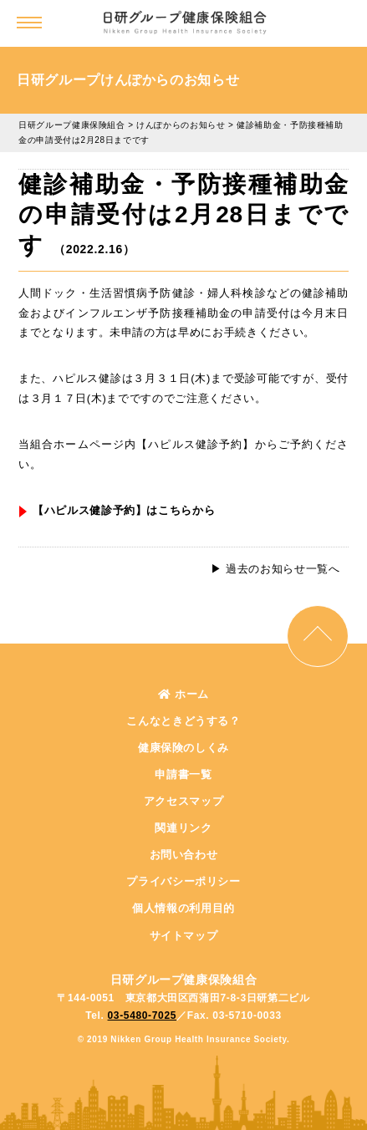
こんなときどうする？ (183, 721)
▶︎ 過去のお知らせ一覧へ (275, 568)
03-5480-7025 (142, 1015)
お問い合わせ (184, 854)
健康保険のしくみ (183, 747)
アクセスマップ (184, 801)
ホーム (183, 694)
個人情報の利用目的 (183, 908)
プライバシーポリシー (183, 881)
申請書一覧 (183, 774)
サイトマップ (184, 935)
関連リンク (183, 828)
